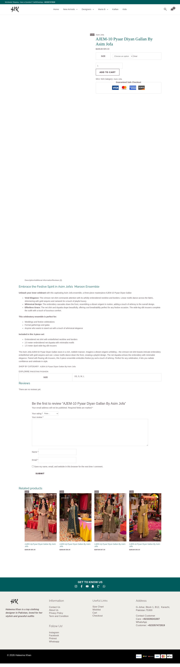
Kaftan (115, 9)
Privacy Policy (56, 616)
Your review (37, 417)
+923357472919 (49, 2)
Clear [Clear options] (135, 56)
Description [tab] (29, 280)
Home (56, 9)
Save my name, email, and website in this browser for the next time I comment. (68, 469)
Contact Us (54, 609)
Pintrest (53, 641)
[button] (76, 9)
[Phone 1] (98, 588)
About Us (53, 612)
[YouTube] (87, 588)
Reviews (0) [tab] (58, 280)
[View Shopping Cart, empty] (172, 9)
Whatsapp (54, 645)
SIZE (103, 56)
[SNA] (92, 588)
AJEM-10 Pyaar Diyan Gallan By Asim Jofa (58, 366)
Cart (95, 615)
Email (35, 462)
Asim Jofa (100, 35)
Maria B (103, 9)
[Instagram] (76, 588)
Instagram (54, 635)
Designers (88, 9)
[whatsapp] (104, 588)
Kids (125, 9)
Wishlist (97, 612)
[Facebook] (81, 588)
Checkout (98, 618)
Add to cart (108, 73)
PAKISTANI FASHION (40, 372)
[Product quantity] (110, 66)
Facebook (54, 638)
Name (35, 454)
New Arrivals (70, 9)
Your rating (37, 414)
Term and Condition (59, 619)
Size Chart (98, 609)
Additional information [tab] (43, 280)
